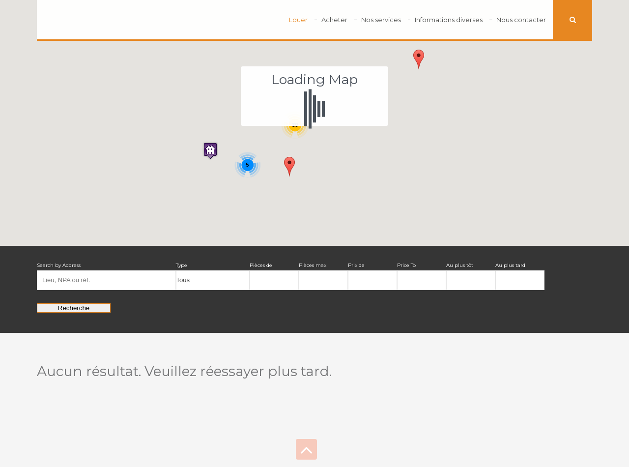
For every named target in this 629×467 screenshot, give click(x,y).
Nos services (381, 20)
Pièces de (261, 265)
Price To (406, 265)
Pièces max (312, 265)
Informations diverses (449, 20)
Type (181, 265)
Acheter (334, 20)
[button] (210, 151)
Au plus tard (510, 265)
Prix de (356, 265)
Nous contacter (521, 20)
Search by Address (59, 265)
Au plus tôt (459, 265)
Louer (298, 20)
